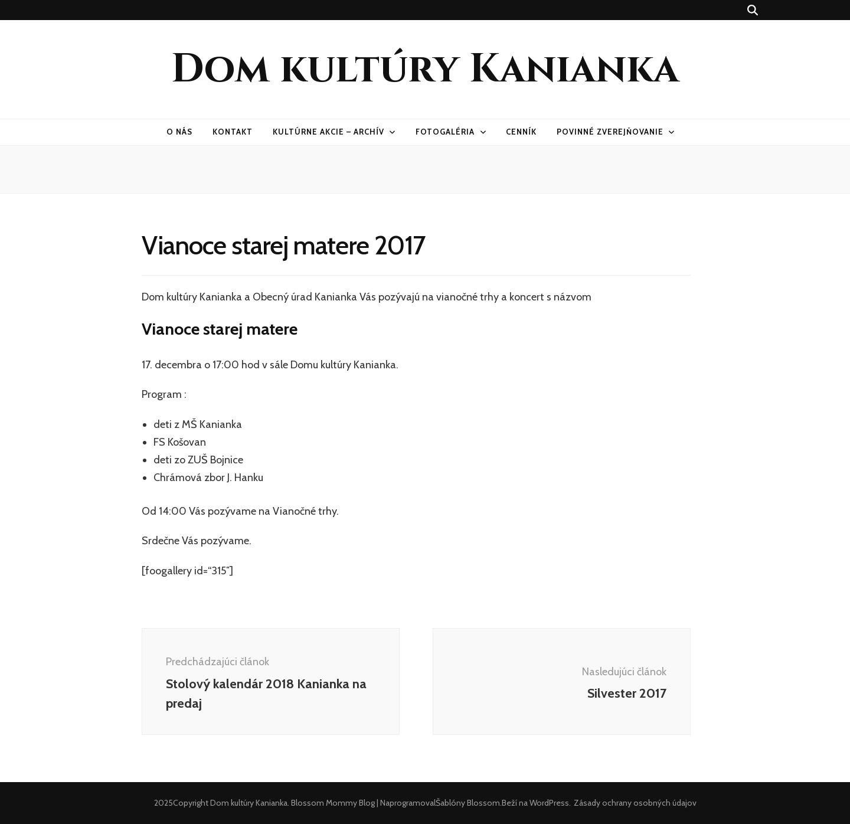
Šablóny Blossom (468, 802)
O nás (179, 131)
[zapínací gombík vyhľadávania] (752, 10)
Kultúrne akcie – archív (328, 131)
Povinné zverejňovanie (610, 131)
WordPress (549, 802)
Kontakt (232, 131)
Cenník (521, 131)
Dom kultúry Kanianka (425, 69)
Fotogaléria (445, 131)
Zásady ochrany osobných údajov (635, 802)
